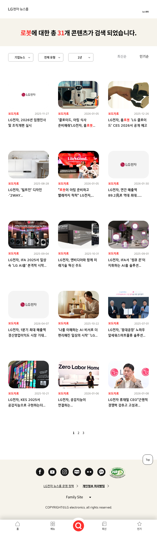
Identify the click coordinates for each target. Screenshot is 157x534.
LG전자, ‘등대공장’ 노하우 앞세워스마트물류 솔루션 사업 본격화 (126, 335)
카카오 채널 (101, 472)
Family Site (78, 496)
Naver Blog (77, 472)
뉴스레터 (145, 11)
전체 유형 (49, 57)
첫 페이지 (62, 433)
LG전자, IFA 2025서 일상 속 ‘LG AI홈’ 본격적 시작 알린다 (27, 265)
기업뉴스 (20, 57)
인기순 (144, 56)
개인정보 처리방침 (94, 486)
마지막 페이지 (95, 433)
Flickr (89, 472)
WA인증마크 (117, 472)
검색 (78, 525)
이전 (67, 433)
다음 (90, 433)
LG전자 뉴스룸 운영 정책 (59, 486)
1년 (80, 57)
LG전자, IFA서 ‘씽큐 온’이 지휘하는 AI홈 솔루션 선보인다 (126, 265)
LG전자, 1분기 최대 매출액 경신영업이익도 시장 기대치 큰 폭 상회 (27, 335)
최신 (104, 529)
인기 (139, 529)
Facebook (40, 472)
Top (148, 459)
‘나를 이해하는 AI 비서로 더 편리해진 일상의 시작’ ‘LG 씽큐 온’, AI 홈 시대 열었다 (78, 335)
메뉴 (52, 529)
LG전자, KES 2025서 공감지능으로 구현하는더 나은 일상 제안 (25, 405)
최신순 (122, 56)
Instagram (65, 472)
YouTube (52, 472)
